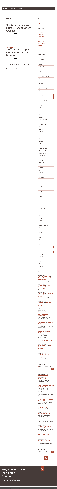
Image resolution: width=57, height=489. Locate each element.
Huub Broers (41, 293)
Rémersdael (42, 230)
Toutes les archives (42, 49)
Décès (40, 102)
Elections (41, 114)
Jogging (41, 167)
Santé (10, 41)
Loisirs (40, 184)
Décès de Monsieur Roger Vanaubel (45, 339)
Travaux (41, 261)
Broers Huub (41, 285)
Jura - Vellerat (42, 172)
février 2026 (41, 34)
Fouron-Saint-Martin (43, 150)
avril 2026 (40, 31)
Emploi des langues (43, 119)
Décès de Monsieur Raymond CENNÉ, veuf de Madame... (45, 304)
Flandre (41, 141)
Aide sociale (42, 62)
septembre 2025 (41, 43)
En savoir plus (52, 488)
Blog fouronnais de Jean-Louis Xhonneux (13, 473)
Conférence (41, 83)
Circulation (41, 78)
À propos (19, 8)
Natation (42, 251)
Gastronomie (42, 158)
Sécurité (41, 237)
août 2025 (40, 45)
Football (41, 146)
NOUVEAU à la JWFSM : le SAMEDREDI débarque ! (45, 441)
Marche (41, 189)
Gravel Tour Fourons (43, 407)
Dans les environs (43, 100)
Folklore (41, 143)
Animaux (41, 69)
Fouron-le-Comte (43, 148)
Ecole (40, 107)
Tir (41, 247)
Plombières (40, 23)
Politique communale (44, 215)
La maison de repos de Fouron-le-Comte (45, 295)
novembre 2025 (41, 40)
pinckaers (41, 331)
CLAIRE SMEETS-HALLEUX (45, 354)
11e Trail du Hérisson (44, 378)
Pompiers (41, 218)
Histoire (41, 160)
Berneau (42, 95)
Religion (41, 227)
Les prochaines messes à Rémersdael (45, 427)
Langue (41, 179)
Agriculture (42, 59)
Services (41, 239)
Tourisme (41, 256)
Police (28, 68)
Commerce (41, 81)
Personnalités (42, 208)
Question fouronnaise (44, 225)
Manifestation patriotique (45, 187)
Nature (41, 196)
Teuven (41, 254)
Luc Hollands (41, 322)
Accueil (5, 8)
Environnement (42, 124)
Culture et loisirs (43, 88)
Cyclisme (41, 90)
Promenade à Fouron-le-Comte (45, 356)
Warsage (42, 98)
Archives (12, 8)
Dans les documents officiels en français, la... (46, 278)
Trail (40, 259)
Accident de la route (43, 57)
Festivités (41, 136)
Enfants (24, 39)
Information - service (44, 162)
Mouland (25, 68)
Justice (40, 174)
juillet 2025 (40, 47)
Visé (40, 263)
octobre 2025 (41, 41)
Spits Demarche (42, 345)
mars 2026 (40, 32)
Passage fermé (42, 393)
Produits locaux (42, 223)
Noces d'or (41, 199)
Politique (41, 213)
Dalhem (41, 93)
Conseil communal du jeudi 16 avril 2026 (45, 400)
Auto (40, 71)
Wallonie (41, 266)
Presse (40, 220)
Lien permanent (10, 39)
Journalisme (42, 170)
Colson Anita (41, 339)
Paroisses (41, 201)
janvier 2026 (41, 36)
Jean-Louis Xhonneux (44, 276)
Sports (40, 249)
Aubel (39, 21)
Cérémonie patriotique (44, 76)
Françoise (41, 302)
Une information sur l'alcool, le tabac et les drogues (18, 27)
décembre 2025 (41, 38)
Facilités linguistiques (44, 126)
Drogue (21, 39)
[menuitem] (5, 8)
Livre (40, 182)
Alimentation (42, 66)
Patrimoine (41, 203)
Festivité (41, 134)
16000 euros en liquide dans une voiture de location (18, 52)
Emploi (40, 117)
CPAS (40, 86)
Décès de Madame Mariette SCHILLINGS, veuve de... (44, 314)
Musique (41, 194)
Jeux (40, 165)
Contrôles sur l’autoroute (45, 420)
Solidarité (41, 242)
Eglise (40, 112)
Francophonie (42, 155)
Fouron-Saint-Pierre (43, 153)
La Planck (41, 177)
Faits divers (41, 129)
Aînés (40, 64)
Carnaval (41, 74)
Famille (41, 131)
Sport (40, 244)
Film (40, 138)
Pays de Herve (42, 206)
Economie (41, 110)
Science (41, 235)
